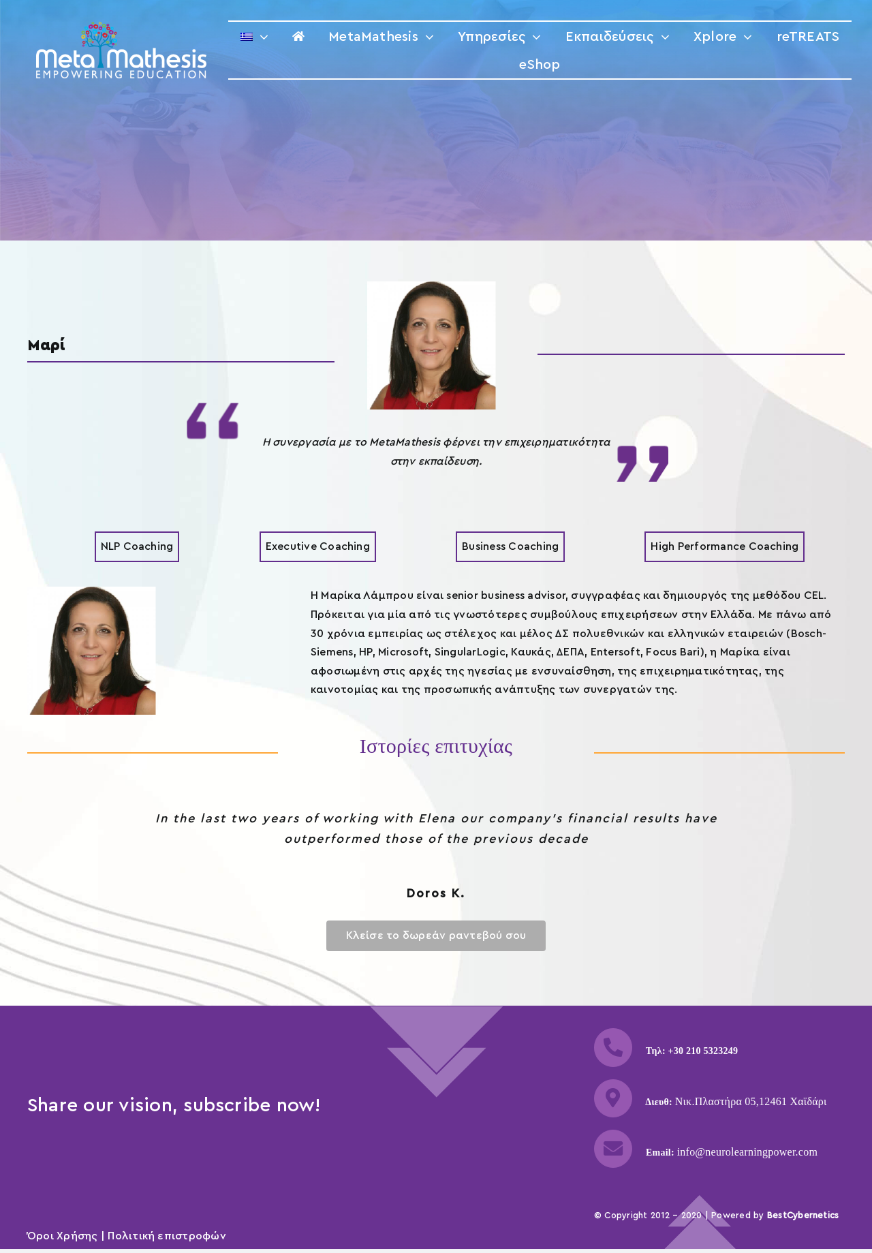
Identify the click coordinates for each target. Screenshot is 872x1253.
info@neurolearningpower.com (747, 1152)
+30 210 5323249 (703, 1051)
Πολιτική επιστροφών (167, 1236)
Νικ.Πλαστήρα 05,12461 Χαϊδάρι (751, 1101)
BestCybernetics (803, 1215)
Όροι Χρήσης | (67, 1236)
